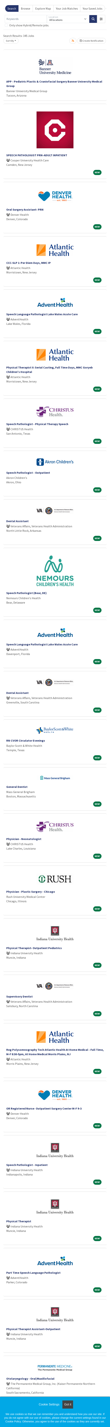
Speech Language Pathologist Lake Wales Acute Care (42, 314)
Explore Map (43, 8)
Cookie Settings (49, 1404)
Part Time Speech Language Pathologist (33, 1272)
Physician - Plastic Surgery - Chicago (30, 891)
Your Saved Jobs (92, 8)
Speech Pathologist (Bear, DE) (26, 593)
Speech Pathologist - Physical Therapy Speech (37, 424)
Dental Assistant (17, 521)
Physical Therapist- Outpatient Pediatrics (34, 948)
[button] (101, 19)
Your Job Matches (67, 8)
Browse (25, 8)
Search (12, 8)
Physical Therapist (18, 1221)
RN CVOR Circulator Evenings (25, 740)
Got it (67, 1404)
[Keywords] (26, 19)
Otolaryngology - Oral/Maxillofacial (30, 1378)
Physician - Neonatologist (23, 839)
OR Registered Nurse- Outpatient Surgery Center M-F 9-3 (44, 1108)
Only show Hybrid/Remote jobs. (29, 25)
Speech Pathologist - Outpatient (28, 472)
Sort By (10, 40)
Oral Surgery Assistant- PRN (25, 209)
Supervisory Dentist (19, 996)
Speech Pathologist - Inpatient (27, 1165)
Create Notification (91, 40)
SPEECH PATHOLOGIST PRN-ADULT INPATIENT (36, 155)
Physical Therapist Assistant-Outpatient (33, 1329)
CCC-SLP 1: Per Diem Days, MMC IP (28, 263)
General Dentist (17, 787)
